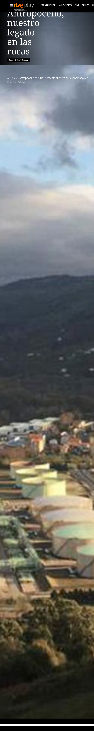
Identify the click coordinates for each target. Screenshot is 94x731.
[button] (10, 5)
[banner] (27, 5)
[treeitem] (48, 5)
